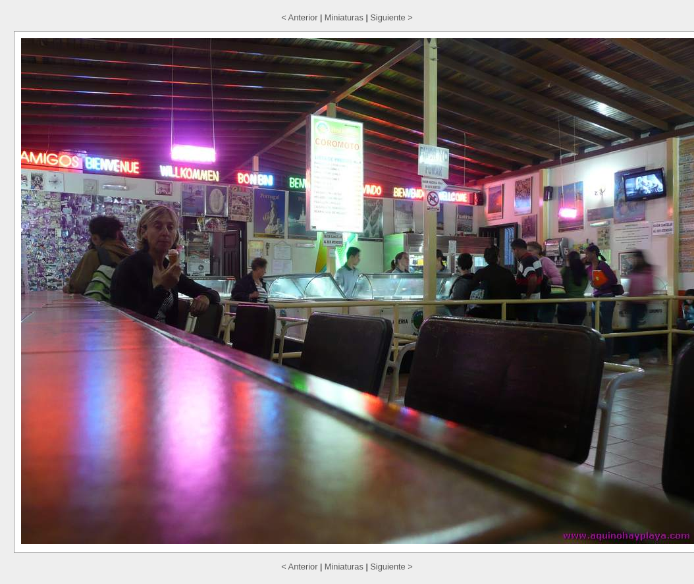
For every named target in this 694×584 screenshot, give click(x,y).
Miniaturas (344, 17)
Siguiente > (391, 17)
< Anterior (299, 17)
